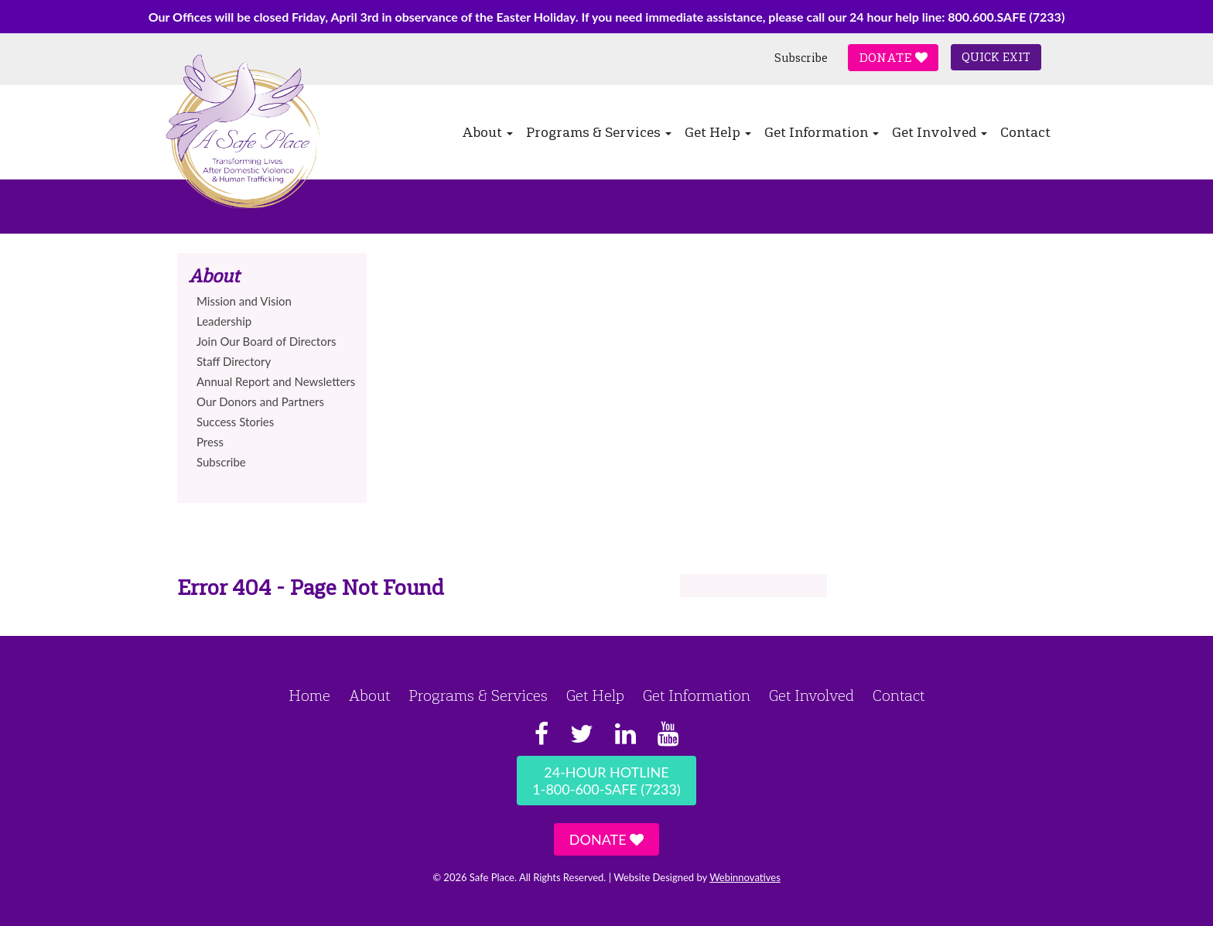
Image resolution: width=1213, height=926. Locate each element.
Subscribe (801, 58)
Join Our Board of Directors (266, 341)
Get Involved (939, 132)
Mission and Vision (244, 301)
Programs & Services (598, 132)
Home (309, 695)
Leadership (223, 321)
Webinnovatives (745, 877)
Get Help (718, 132)
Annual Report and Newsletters (275, 381)
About (487, 132)
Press (210, 442)
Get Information (821, 132)
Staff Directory (233, 361)
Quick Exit (996, 57)
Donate (893, 57)
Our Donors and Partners (260, 401)
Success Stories (235, 422)
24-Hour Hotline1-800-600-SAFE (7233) (606, 781)
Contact (1025, 132)
